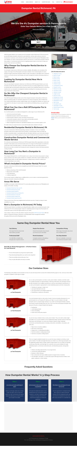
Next (38, 42)
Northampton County (58, 98)
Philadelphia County (58, 100)
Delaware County (57, 88)
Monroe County (57, 95)
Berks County (57, 77)
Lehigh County (57, 93)
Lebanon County (57, 92)
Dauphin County (57, 87)
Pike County (56, 102)
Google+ (52, 117)
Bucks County (57, 78)
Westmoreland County (59, 107)
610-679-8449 (68, 2)
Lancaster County (57, 90)
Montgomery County (58, 97)
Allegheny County (57, 73)
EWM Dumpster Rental (39, 212)
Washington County (58, 105)
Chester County (57, 83)
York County (56, 109)
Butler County (57, 80)
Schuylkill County (57, 104)
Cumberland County (58, 85)
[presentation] (38, 37)
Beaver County (57, 75)
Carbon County (57, 82)
